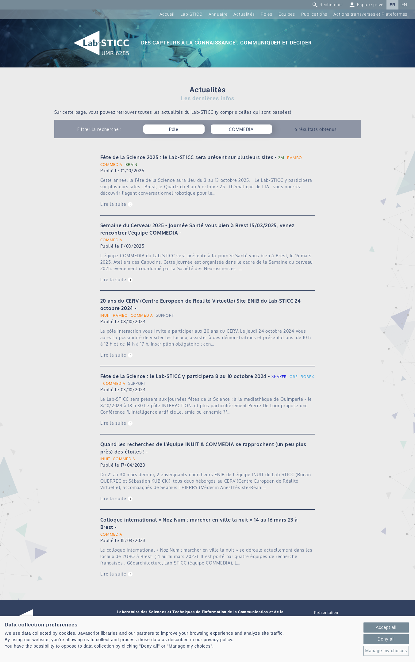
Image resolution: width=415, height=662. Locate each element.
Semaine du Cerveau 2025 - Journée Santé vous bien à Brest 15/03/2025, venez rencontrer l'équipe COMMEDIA (197, 229)
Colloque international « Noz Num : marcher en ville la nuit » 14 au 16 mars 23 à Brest (199, 523)
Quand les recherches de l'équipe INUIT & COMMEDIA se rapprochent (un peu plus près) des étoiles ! (203, 448)
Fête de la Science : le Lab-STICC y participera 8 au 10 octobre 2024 (183, 376)
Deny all (386, 639)
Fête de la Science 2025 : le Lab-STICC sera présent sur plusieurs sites (187, 157)
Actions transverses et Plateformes (370, 14)
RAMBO (294, 157)
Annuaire (218, 14)
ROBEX (307, 376)
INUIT (105, 315)
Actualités (244, 14)
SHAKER (279, 376)
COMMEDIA (111, 164)
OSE (294, 376)
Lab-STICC (191, 14)
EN (404, 5)
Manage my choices (386, 650)
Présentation (326, 612)
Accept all (386, 627)
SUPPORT (165, 315)
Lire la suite (113, 204)
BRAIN (131, 164)
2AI (281, 157)
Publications (314, 14)
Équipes (287, 14)
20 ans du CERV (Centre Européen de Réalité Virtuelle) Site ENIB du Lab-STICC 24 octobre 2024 (200, 304)
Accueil (167, 14)
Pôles (266, 14)
